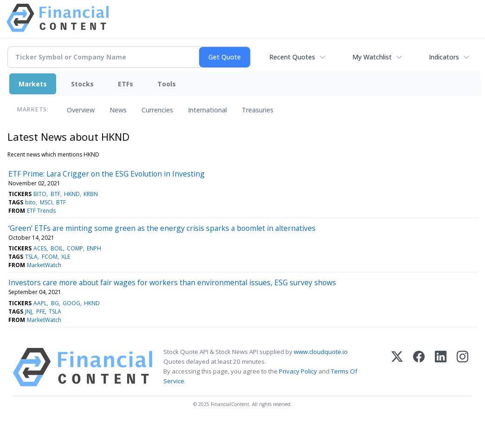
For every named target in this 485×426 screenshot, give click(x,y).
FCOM (50, 257)
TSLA (31, 257)
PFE (40, 311)
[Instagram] (462, 367)
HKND (72, 194)
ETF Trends (41, 211)
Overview (81, 109)
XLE (65, 257)
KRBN (91, 194)
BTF (55, 194)
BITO (39, 194)
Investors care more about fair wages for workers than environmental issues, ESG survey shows (172, 282)
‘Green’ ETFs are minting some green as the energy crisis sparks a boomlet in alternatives (162, 228)
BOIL (57, 248)
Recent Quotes (292, 56)
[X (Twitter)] (397, 367)
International (207, 109)
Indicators (444, 56)
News (118, 109)
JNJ (28, 311)
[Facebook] (418, 367)
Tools (166, 83)
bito (30, 202)
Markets (33, 83)
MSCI (46, 202)
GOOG (71, 303)
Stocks (82, 83)
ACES (39, 248)
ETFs (125, 83)
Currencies (157, 109)
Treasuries (257, 109)
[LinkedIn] (440, 367)
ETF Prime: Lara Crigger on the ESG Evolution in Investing (106, 174)
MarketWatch (44, 265)
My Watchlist (372, 56)
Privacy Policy (298, 371)
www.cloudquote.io (321, 351)
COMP (75, 248)
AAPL (40, 303)
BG (55, 303)
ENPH (94, 248)
